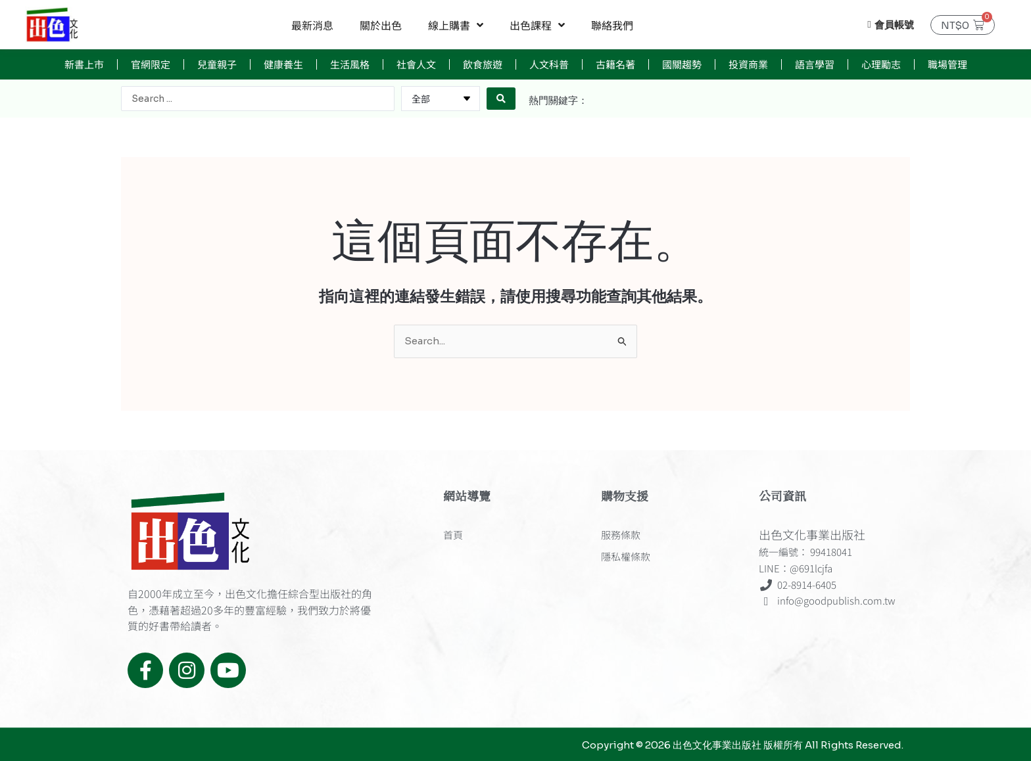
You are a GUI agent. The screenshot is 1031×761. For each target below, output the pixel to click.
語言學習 (814, 64)
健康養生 (283, 64)
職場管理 (947, 64)
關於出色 (381, 25)
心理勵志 (881, 64)
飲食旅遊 (482, 64)
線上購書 (455, 25)
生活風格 (350, 64)
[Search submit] (501, 98)
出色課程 (537, 25)
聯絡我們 (612, 25)
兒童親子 (217, 64)
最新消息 (312, 25)
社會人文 (416, 64)
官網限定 (150, 64)
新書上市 (84, 64)
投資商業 (748, 64)
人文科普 (549, 64)
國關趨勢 (682, 64)
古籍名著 (615, 64)
